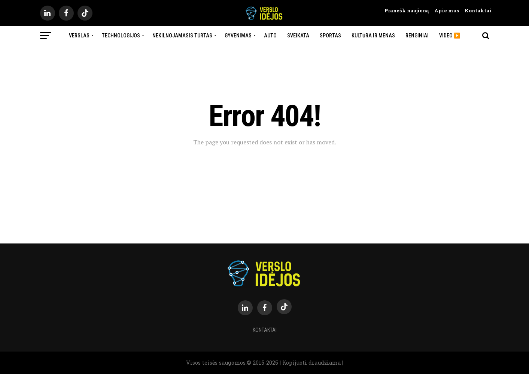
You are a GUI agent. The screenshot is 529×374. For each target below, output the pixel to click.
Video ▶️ (449, 36)
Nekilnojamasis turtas (182, 36)
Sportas (330, 36)
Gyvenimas (238, 36)
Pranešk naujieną (406, 10)
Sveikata (298, 36)
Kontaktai (475, 10)
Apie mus (444, 10)
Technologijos (121, 36)
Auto (270, 36)
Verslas (79, 36)
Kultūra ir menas (373, 36)
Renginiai (417, 36)
